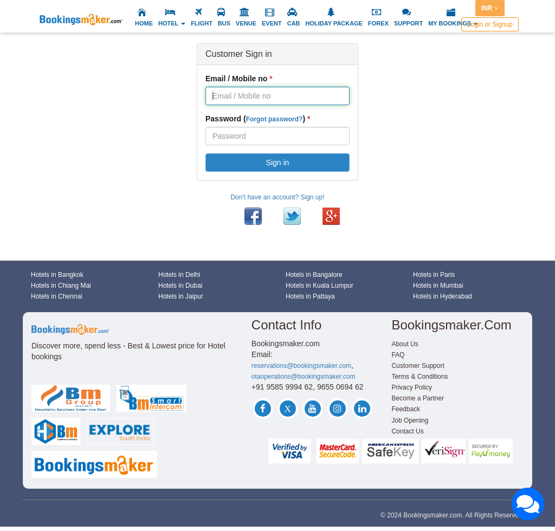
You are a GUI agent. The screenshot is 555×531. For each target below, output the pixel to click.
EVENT (272, 23)
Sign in (277, 162)
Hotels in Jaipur (180, 296)
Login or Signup (490, 24)
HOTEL (171, 23)
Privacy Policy (411, 387)
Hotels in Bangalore (314, 275)
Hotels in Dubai (180, 285)
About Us (404, 344)
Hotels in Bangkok (57, 275)
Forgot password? (274, 119)
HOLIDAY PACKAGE (334, 23)
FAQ (397, 355)
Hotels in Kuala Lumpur (319, 285)
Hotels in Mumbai (438, 285)
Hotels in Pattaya (310, 296)
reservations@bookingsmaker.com (301, 366)
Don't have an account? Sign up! (277, 197)
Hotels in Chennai (56, 296)
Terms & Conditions (419, 376)
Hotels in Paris (434, 275)
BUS (224, 23)
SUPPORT (408, 23)
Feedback (405, 409)
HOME (144, 23)
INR (490, 8)
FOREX (378, 23)
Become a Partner (417, 398)
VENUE (246, 23)
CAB (293, 23)
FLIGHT (201, 23)
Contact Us (407, 431)
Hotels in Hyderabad (442, 296)
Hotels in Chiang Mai (61, 285)
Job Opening (409, 420)
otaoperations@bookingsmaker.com (303, 376)
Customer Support (417, 366)
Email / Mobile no (236, 78)
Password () (255, 118)
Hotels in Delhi (179, 275)
